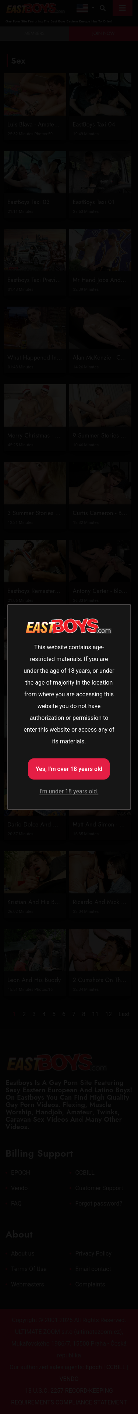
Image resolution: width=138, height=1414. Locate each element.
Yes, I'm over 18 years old (69, 768)
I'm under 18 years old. (68, 791)
